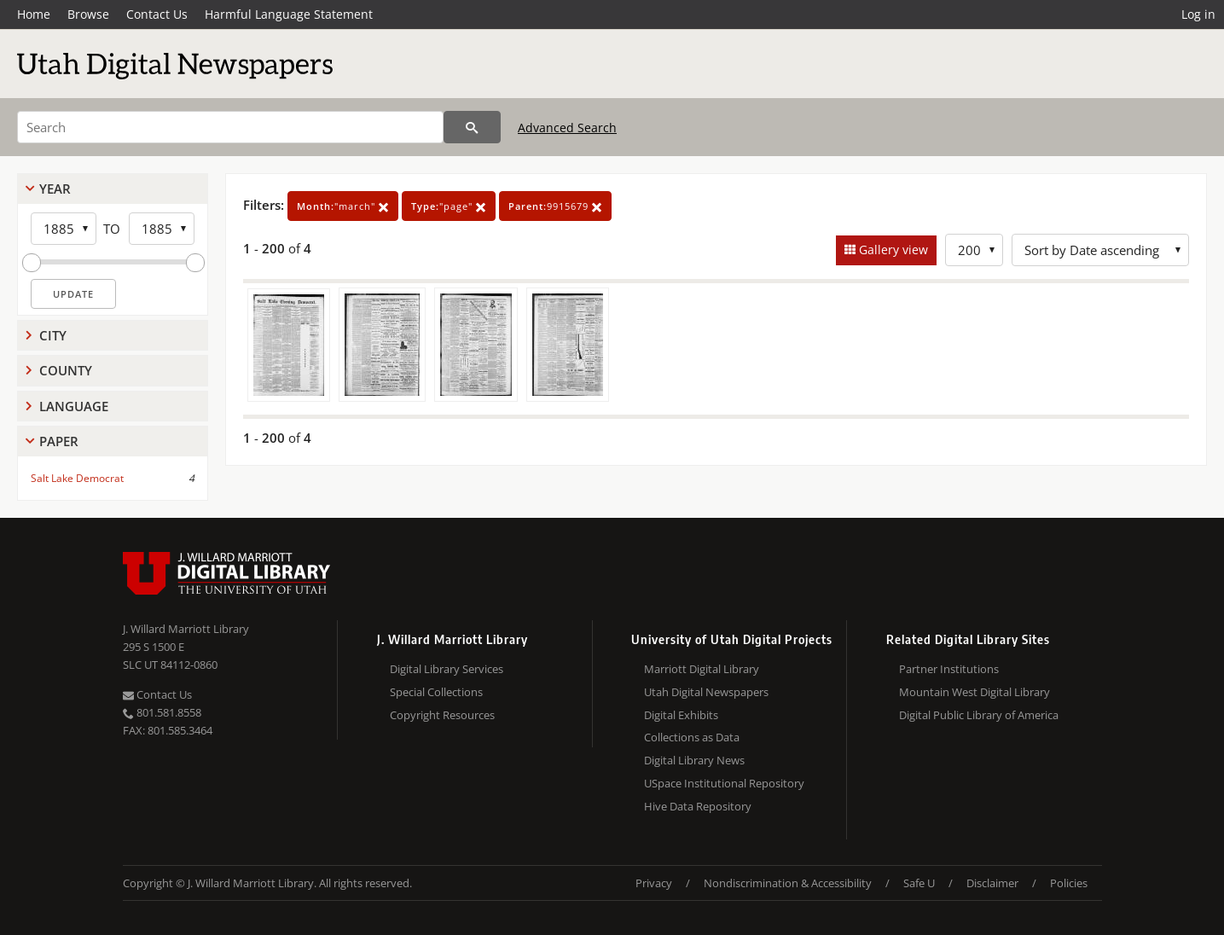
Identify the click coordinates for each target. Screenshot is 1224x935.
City (53, 335)
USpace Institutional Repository (724, 783)
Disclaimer (992, 883)
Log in (1198, 14)
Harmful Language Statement (289, 14)
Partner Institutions (949, 669)
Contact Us (157, 14)
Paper (58, 441)
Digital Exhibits (681, 715)
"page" (448, 206)
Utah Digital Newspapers (706, 692)
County (65, 370)
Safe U (919, 883)
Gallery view (892, 249)
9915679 (555, 206)
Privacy (653, 883)
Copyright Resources (442, 715)
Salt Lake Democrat (77, 478)
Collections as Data (692, 737)
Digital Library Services (446, 669)
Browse (88, 14)
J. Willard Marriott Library (186, 628)
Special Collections (436, 692)
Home (33, 14)
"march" (343, 206)
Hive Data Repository (697, 806)
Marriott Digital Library (701, 669)
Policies (1069, 883)
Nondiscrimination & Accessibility (788, 883)
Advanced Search (567, 127)
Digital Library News (694, 760)
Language (73, 406)
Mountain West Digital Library (974, 692)
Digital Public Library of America (979, 715)
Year (55, 188)
